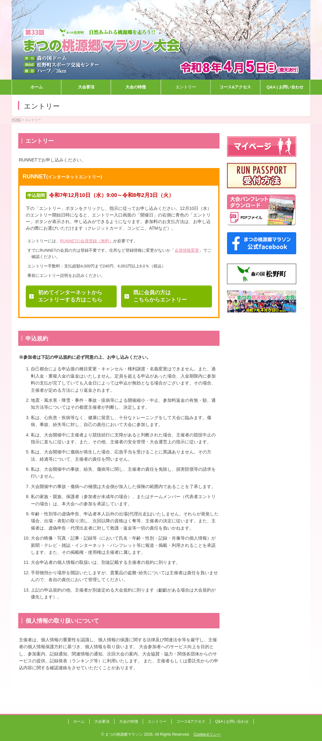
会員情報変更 (187, 250)
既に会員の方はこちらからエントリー (160, 296)
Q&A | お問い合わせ (231, 721)
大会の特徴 (128, 721)
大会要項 (101, 721)
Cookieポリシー (207, 734)
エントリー (157, 721)
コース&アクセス (190, 721)
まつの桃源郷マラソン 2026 (129, 734)
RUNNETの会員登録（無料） (86, 241)
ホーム (79, 721)
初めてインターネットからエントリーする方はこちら (70, 296)
